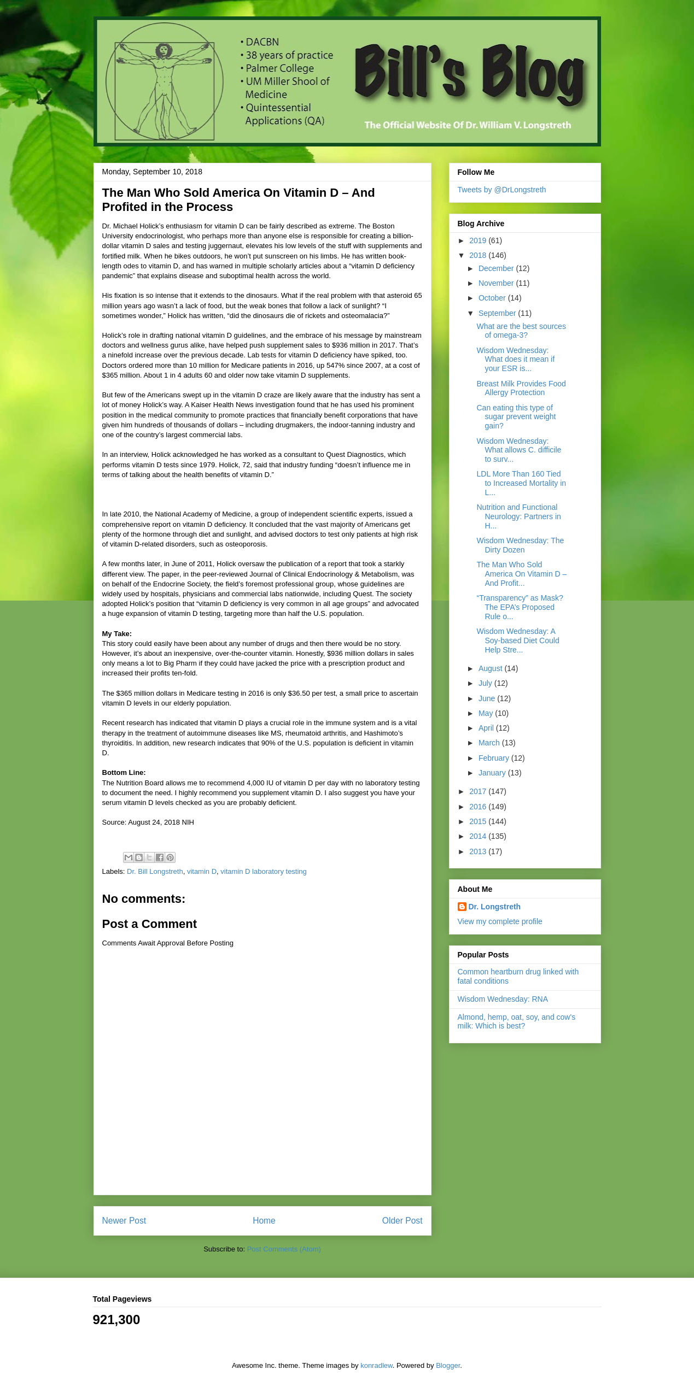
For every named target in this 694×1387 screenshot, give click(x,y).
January (493, 772)
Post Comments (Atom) (284, 1249)
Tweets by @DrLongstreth (502, 189)
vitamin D (202, 871)
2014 (478, 836)
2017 (478, 791)
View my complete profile (500, 921)
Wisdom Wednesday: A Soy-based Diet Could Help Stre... (517, 640)
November (497, 283)
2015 (478, 821)
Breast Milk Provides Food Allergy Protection (520, 388)
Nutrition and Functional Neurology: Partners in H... (518, 516)
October (493, 297)
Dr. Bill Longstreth (155, 871)
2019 (478, 240)
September (498, 313)
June (488, 698)
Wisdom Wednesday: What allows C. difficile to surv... (518, 450)
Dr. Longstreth (495, 906)
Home (264, 1220)
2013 (478, 851)
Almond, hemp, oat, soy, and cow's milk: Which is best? (517, 1022)
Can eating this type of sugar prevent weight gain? (516, 417)
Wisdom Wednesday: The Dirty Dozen (520, 545)
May (487, 713)
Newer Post (124, 1220)
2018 (478, 255)
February (495, 758)
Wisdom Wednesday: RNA (503, 999)
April (487, 728)
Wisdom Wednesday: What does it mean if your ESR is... (515, 359)
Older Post (402, 1220)
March (490, 742)
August (491, 668)
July (486, 683)
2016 (478, 806)
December (497, 268)
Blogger (448, 1365)
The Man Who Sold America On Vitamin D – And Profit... (521, 573)
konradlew (376, 1365)
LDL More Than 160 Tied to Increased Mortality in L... (521, 483)
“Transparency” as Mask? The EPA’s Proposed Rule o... (519, 607)
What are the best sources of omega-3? (520, 331)
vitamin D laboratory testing (263, 871)
